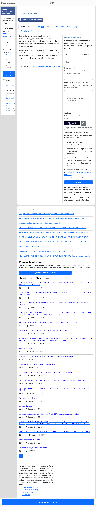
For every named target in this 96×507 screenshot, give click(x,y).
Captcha (67, 113)
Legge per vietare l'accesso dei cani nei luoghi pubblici (39, 223)
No (82, 177)
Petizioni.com (8, 2)
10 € (7, 45)
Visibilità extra (27, 31)
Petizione (25, 26)
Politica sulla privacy (69, 26)
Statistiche (52, 26)
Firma (78, 182)
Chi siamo (26, 495)
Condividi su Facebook (30, 19)
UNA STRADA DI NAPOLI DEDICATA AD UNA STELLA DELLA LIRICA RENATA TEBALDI (52, 228)
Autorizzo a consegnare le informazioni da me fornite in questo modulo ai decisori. (79, 162)
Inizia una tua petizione (45, 273)
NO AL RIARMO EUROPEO (29, 247)
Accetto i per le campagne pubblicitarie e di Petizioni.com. (11, 95)
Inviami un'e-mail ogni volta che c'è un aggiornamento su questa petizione (79, 151)
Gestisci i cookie (28, 492)
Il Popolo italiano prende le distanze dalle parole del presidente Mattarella (46, 214)
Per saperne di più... (7, 36)
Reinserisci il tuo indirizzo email (76, 82)
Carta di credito (8, 65)
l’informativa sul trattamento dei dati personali (10, 103)
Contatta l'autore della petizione (46, 66)
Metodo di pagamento (7, 51)
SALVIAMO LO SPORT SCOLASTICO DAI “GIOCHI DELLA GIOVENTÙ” (46, 251)
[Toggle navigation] (92, 3)
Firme (38, 26)
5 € (6, 43)
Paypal (8, 57)
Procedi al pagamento (9, 74)
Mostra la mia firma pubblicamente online (75, 143)
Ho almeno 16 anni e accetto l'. (78, 172)
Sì (71, 177)
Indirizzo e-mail (70, 68)
